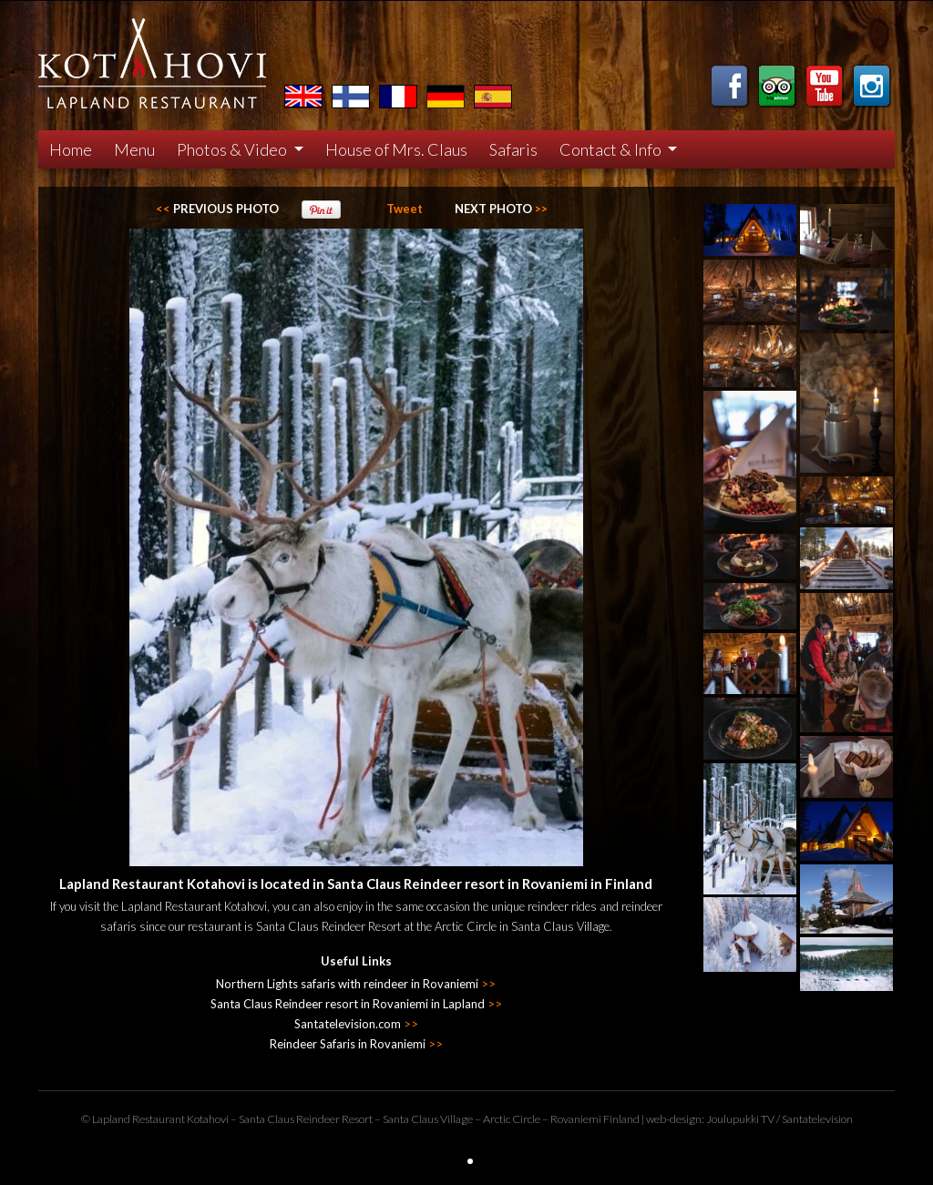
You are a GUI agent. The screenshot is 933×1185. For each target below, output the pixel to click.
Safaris (513, 149)
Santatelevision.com (356, 1023)
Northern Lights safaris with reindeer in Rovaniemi (356, 983)
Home (70, 149)
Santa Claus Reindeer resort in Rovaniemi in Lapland (356, 1003)
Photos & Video (233, 149)
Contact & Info (611, 149)
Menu (134, 149)
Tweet (404, 208)
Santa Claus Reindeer (289, 1119)
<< (217, 208)
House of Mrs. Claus (396, 149)
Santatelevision (817, 1119)
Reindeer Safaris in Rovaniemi (356, 1044)
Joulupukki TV (740, 1119)
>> (501, 208)
